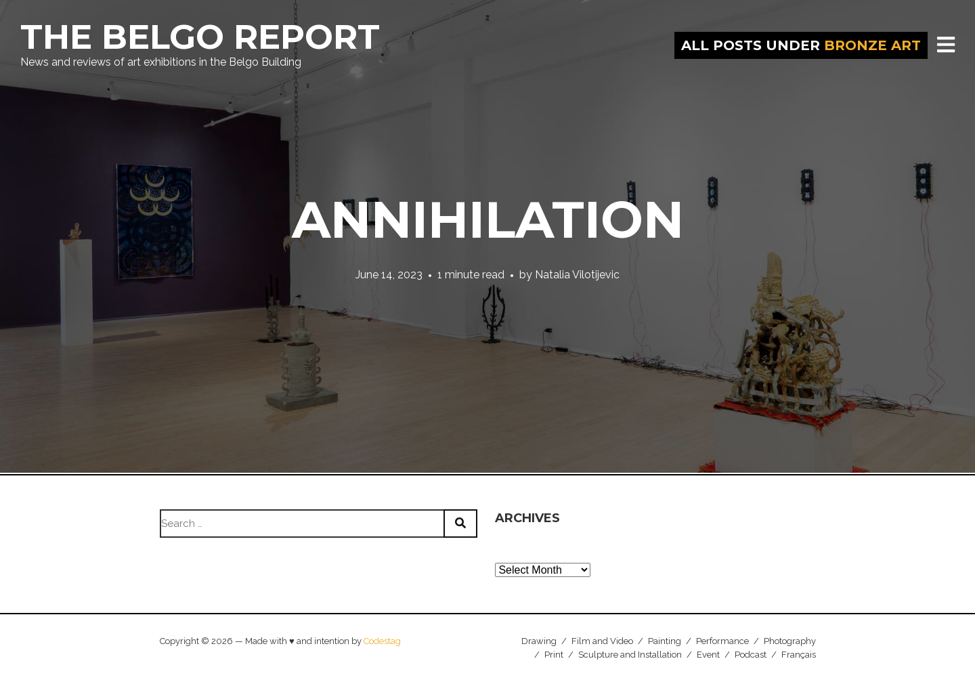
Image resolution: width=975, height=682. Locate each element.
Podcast (750, 654)
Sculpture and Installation (630, 654)
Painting (664, 641)
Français (798, 654)
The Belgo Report (200, 37)
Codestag (382, 641)
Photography (790, 641)
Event (708, 654)
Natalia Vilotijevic (577, 274)
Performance (722, 641)
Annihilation (488, 219)
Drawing (539, 641)
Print (553, 654)
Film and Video (602, 641)
